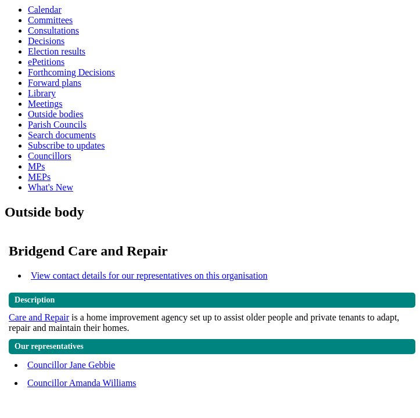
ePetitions (46, 62)
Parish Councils (57, 124)
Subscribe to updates (66, 145)
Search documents (62, 135)
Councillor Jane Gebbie (71, 365)
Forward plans (54, 83)
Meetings (45, 104)
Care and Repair (39, 317)
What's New (50, 187)
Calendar (45, 10)
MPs (36, 166)
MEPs (39, 177)
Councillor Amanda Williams (81, 383)
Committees (50, 20)
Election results (56, 51)
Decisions (46, 41)
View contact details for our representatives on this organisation (149, 275)
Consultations (53, 30)
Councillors (49, 156)
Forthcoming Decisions (71, 72)
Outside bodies (56, 114)
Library (42, 93)
